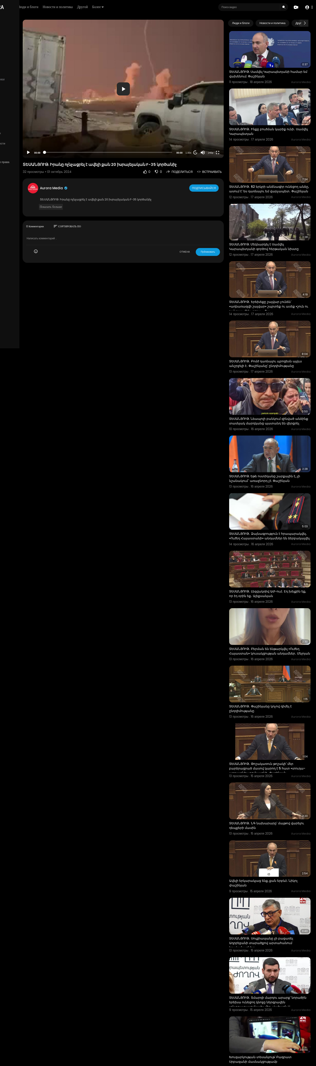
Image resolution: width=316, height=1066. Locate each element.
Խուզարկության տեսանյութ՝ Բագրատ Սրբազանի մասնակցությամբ (273, 968)
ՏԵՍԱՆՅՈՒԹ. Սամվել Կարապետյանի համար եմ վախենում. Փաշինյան (272, 68)
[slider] (135, 152)
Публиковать (220, 251)
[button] (307, 7)
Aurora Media (96, 188)
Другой (132, 6)
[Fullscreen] (230, 152)
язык (29, 154)
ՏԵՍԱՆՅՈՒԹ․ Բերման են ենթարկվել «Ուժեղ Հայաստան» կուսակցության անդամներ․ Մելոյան (271, 600)
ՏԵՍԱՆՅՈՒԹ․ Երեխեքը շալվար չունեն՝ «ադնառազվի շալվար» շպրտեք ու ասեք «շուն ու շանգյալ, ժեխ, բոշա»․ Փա (274, 282)
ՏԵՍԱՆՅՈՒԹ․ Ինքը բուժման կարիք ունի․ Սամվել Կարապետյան (275, 120)
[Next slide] (304, 23)
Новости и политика (108, 6)
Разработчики (14, 154)
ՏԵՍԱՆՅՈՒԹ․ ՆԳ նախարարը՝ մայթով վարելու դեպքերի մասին (272, 757)
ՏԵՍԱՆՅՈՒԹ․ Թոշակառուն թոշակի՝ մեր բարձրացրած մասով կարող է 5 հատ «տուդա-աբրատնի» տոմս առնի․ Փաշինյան (274, 708)
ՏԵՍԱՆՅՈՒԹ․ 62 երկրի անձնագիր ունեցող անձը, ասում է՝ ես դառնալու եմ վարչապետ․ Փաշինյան (274, 174)
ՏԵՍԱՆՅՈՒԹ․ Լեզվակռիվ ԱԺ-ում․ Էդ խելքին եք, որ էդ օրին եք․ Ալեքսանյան (273, 546)
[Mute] (215, 152)
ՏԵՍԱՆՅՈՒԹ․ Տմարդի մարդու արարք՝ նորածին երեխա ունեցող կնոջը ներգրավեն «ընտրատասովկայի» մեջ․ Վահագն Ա (273, 920)
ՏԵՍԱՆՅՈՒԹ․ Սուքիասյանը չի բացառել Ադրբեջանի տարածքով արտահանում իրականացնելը (274, 863)
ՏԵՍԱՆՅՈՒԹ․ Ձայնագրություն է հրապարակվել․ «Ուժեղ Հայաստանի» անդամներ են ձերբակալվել (272, 495)
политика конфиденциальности (26, 144)
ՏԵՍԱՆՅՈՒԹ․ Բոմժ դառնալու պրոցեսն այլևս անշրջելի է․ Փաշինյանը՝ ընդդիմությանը (273, 335)
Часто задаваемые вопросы (24, 133)
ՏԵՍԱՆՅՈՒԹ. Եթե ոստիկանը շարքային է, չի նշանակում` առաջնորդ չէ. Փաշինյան (275, 440)
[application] (150, 89)
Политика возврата (18, 128)
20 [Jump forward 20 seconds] (208, 153)
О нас (9, 149)
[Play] (70, 152)
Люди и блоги (78, 6)
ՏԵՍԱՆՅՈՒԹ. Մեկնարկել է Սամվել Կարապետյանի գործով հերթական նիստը (271, 228)
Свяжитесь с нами (27, 149)
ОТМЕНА (197, 251)
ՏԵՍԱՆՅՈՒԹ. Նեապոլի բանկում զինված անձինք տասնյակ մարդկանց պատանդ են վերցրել (274, 389)
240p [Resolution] (223, 152)
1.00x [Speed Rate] (201, 152)
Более (147, 6)
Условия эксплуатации (20, 138)
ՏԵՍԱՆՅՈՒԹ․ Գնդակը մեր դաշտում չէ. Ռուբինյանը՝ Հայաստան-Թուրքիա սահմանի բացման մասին (273, 1023)
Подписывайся (216, 188)
